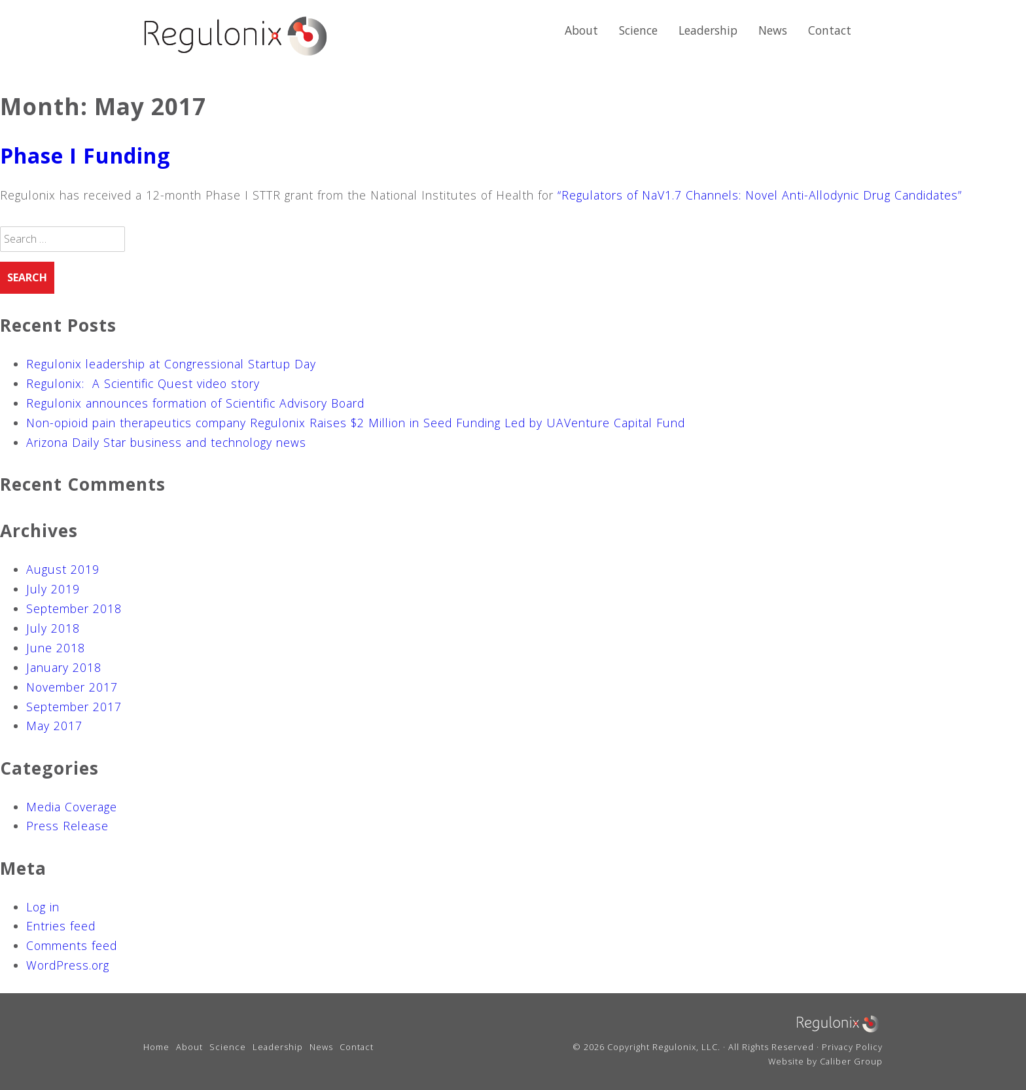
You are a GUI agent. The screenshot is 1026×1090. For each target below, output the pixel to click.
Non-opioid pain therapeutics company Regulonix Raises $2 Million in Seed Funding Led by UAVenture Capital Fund (355, 423)
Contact (829, 30)
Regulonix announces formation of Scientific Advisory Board (195, 403)
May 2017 (54, 725)
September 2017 (74, 706)
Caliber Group (851, 1061)
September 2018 (74, 608)
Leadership (708, 30)
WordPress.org (67, 965)
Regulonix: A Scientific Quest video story (143, 383)
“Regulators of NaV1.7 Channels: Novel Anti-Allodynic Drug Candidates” (759, 195)
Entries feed (61, 926)
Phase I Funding (85, 155)
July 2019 (53, 589)
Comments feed (71, 945)
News (772, 30)
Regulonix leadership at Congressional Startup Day (171, 364)
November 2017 (72, 687)
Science (638, 30)
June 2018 (55, 648)
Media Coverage (71, 807)
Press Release (67, 826)
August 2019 (62, 569)
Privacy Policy (852, 1047)
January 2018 (63, 667)
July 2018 (53, 628)
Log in (43, 907)
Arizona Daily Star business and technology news (166, 442)
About (581, 30)
